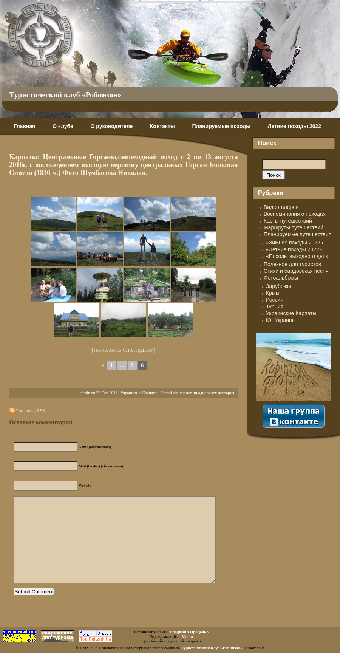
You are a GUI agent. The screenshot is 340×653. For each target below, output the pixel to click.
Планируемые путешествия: (298, 234)
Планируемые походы (221, 126)
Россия (274, 300)
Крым (273, 293)
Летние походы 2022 (294, 126)
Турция (274, 306)
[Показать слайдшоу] (124, 350)
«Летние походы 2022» (294, 249)
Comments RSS (30, 410)
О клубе (63, 126)
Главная (24, 126)
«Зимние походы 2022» (294, 243)
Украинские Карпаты (139, 392)
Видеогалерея (281, 207)
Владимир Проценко (189, 632)
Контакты (162, 126)
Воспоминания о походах (295, 214)
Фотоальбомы (281, 278)
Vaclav (187, 636)
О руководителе (111, 126)
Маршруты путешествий (293, 227)
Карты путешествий (288, 221)
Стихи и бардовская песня (296, 271)
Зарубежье (279, 286)
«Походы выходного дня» (297, 256)
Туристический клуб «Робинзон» (65, 95)
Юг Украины (281, 320)
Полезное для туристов (292, 264)
